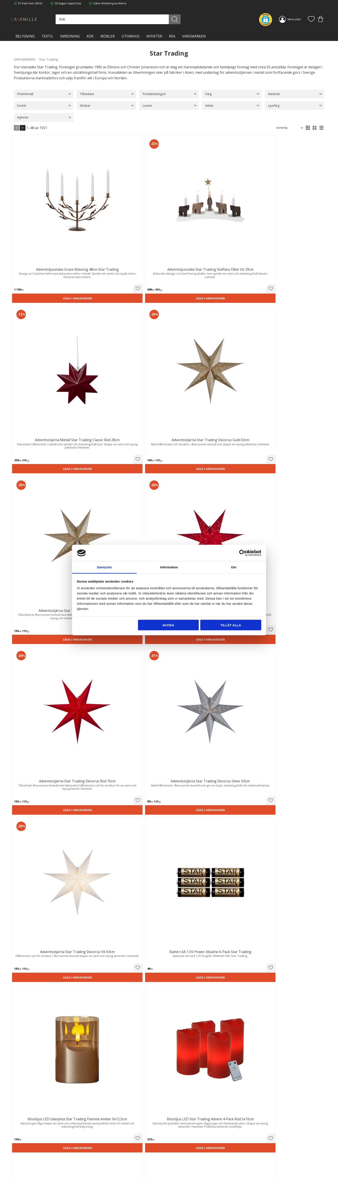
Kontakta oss (101, 1159)
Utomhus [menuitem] (130, 36)
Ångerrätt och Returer (107, 1151)
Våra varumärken (104, 1168)
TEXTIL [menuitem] (47, 36)
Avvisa (168, 625)
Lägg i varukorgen (37, 224)
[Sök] (188, 19)
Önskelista (179, 1171)
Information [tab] (169, 567)
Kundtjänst (179, 1146)
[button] (311, 19)
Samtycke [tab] (104, 567)
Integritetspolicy (103, 1155)
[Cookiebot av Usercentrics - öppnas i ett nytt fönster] (242, 553)
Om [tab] (233, 567)
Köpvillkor (178, 1151)
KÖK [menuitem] (90, 36)
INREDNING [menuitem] (70, 36)
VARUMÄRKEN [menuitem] (194, 36)
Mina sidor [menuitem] (294, 19)
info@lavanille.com (35, 1163)
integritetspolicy (277, 1097)
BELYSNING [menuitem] (25, 36)
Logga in (177, 1167)
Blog (96, 1164)
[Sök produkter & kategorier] (141, 19)
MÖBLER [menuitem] (107, 36)
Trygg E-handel (102, 1146)
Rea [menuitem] (172, 36)
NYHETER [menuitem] (154, 36)
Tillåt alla (231, 625)
